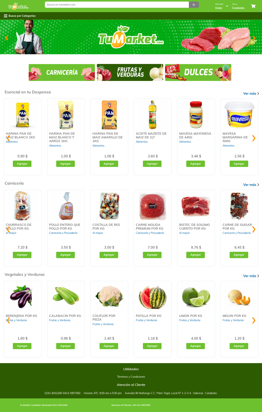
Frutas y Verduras (16, 320)
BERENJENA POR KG (21, 316)
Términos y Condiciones (131, 376)
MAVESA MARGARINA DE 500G (235, 137)
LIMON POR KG (190, 316)
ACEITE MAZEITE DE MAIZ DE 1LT (151, 135)
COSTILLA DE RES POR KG (106, 226)
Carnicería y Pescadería (63, 233)
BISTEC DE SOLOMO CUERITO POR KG (194, 226)
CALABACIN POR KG (65, 316)
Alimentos (55, 145)
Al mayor (97, 233)
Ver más (251, 93)
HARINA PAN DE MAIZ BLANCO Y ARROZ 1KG (62, 137)
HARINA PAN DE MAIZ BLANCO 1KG (20, 135)
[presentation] (8, 136)
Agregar (22, 163)
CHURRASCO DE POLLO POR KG (18, 226)
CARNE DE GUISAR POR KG (237, 226)
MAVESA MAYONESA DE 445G (195, 135)
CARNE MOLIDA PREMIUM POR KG (149, 226)
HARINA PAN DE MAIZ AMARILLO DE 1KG (107, 137)
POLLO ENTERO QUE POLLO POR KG (64, 226)
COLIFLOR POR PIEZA (103, 317)
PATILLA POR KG (148, 316)
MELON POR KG (234, 316)
